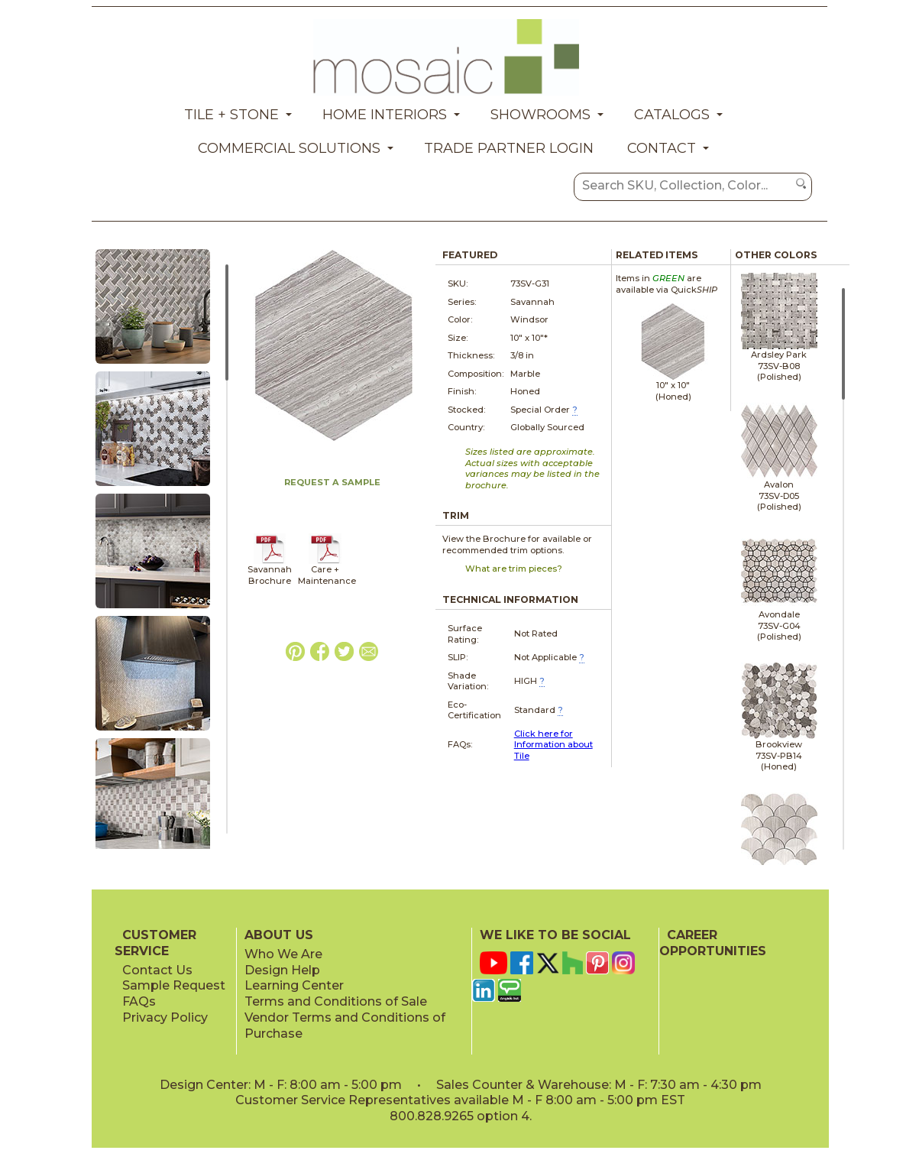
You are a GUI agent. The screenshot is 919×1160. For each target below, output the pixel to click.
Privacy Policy (165, 1017)
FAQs (139, 1001)
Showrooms (540, 114)
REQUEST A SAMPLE (332, 482)
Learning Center (294, 985)
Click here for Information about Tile (553, 744)
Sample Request (173, 985)
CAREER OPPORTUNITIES (712, 943)
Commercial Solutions (289, 148)
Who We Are (283, 954)
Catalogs (672, 114)
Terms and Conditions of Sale (335, 1001)
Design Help (282, 970)
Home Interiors (384, 114)
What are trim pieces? (513, 568)
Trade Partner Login (509, 148)
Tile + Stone (231, 114)
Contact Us (157, 970)
